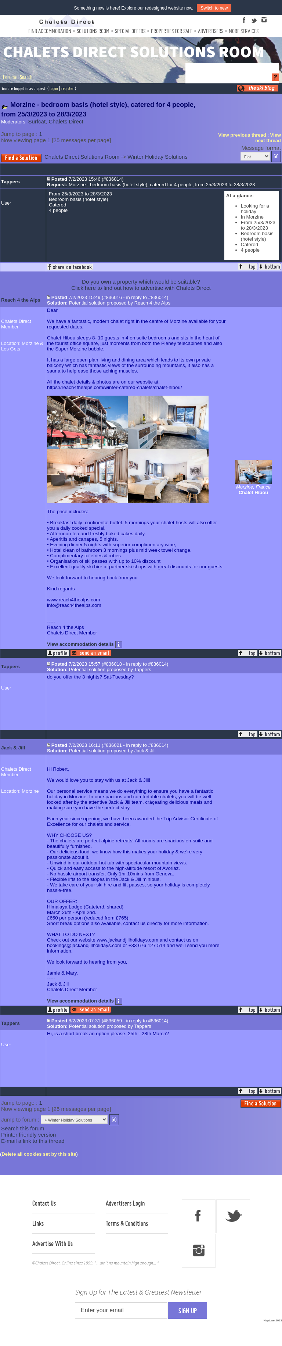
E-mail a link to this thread (33, 1141)
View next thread (268, 137)
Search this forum (22, 1128)
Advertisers (210, 31)
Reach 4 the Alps (20, 300)
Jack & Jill (13, 748)
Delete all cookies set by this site (38, 1154)
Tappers (10, 181)
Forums (10, 77)
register (67, 88)
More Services (243, 31)
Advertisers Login (125, 1203)
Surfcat (37, 121)
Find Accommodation (49, 31)
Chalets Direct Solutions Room (81, 157)
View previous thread (242, 135)
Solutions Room (93, 31)
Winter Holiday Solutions (157, 157)
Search (26, 77)
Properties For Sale (171, 31)
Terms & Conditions (127, 1223)
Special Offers (130, 31)
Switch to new (214, 8)
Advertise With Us (52, 1243)
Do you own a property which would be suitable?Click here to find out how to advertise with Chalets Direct (140, 284)
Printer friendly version (28, 1134)
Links (38, 1223)
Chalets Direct (65, 121)
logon (54, 88)
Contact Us (44, 1203)
